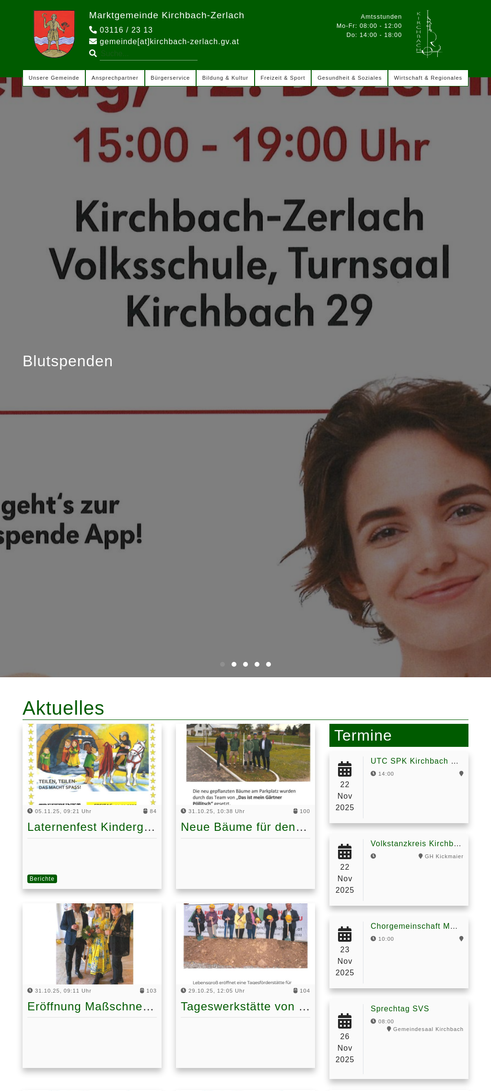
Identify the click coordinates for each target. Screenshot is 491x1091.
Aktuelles (64, 708)
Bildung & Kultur (225, 78)
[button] (222, 664)
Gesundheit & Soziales (349, 78)
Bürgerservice (170, 78)
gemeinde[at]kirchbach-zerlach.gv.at (164, 41)
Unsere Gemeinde (54, 78)
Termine (363, 735)
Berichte (42, 878)
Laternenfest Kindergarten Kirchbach (129, 826)
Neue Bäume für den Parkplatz (266, 826)
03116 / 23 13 (121, 30)
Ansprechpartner (115, 78)
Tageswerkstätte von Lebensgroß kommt (293, 1006)
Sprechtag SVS (400, 1009)
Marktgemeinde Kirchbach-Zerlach (167, 15)
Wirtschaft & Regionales (428, 78)
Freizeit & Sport (283, 78)
